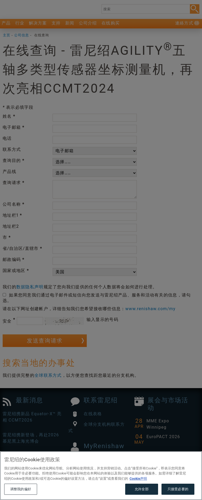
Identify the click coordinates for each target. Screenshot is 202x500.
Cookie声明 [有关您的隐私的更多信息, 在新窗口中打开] (138, 488)
